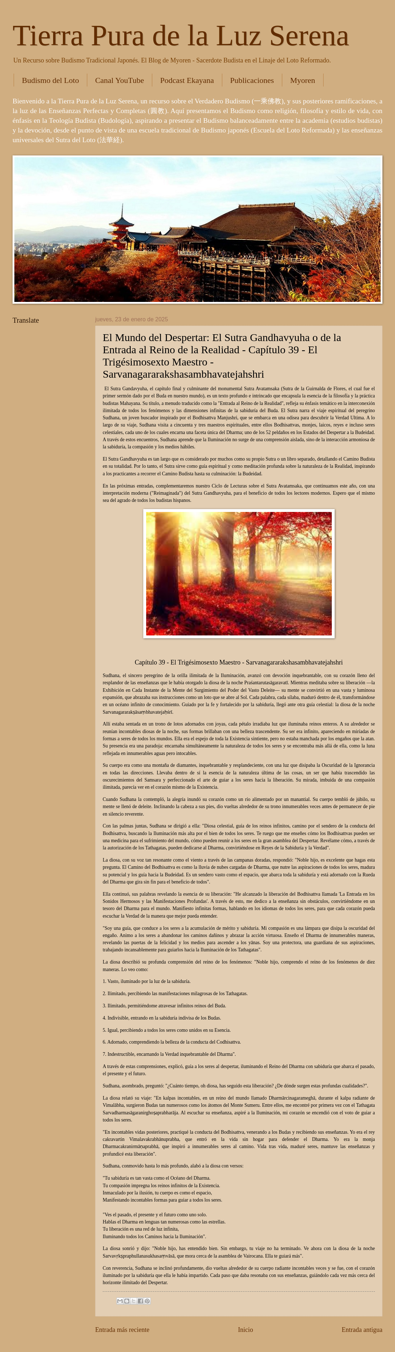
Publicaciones (252, 80)
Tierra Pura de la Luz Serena (181, 35)
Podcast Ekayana (187, 80)
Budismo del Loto (50, 80)
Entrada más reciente (122, 1329)
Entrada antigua (361, 1329)
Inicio (245, 1329)
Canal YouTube (119, 80)
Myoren (302, 80)
